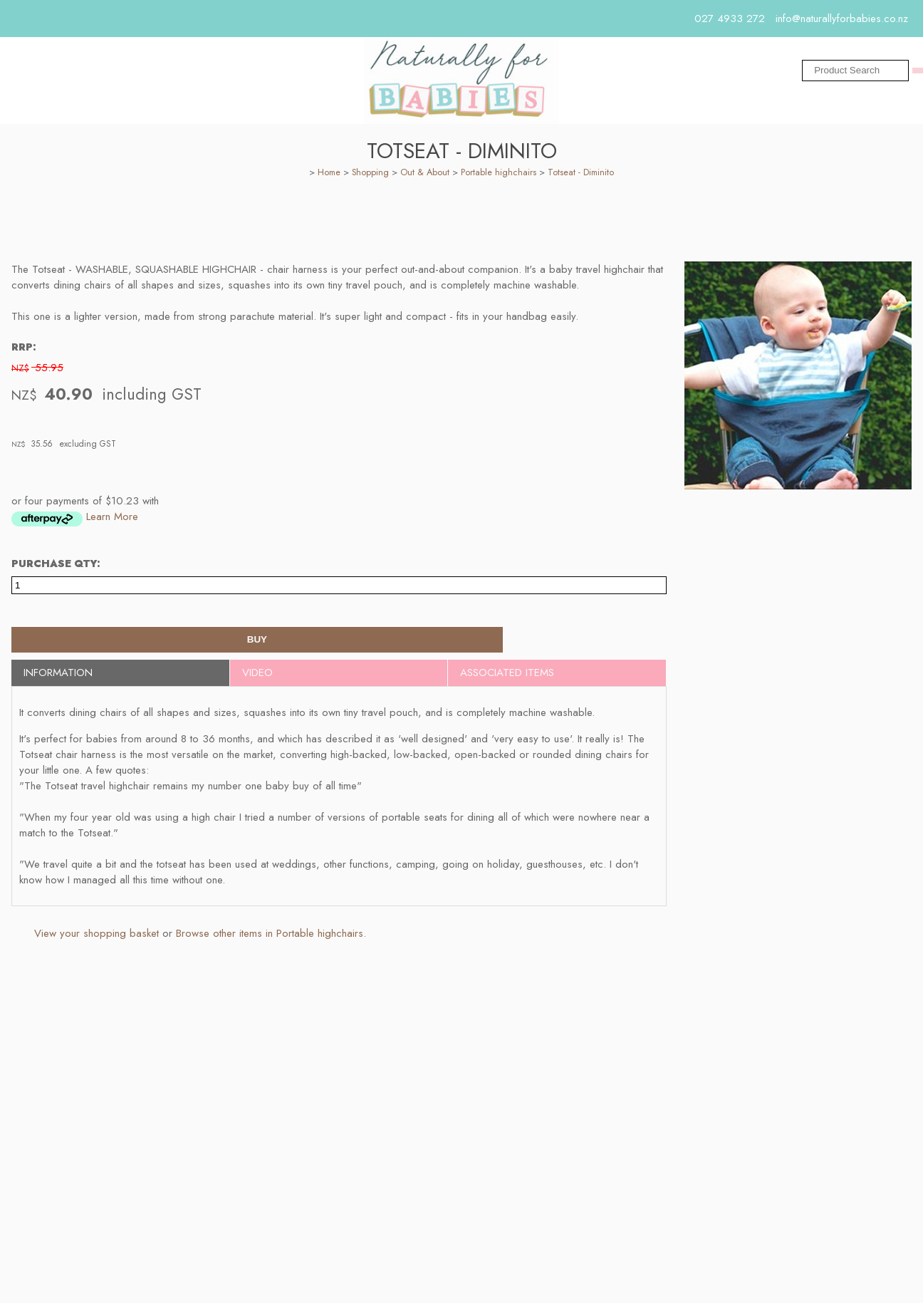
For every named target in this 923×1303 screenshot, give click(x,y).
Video (257, 678)
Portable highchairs (498, 178)
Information (58, 678)
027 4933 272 (729, 18)
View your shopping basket (96, 939)
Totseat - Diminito (581, 178)
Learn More (112, 522)
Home (329, 178)
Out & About (424, 178)
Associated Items (507, 678)
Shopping (370, 178)
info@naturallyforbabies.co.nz (842, 18)
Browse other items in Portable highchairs (269, 939)
